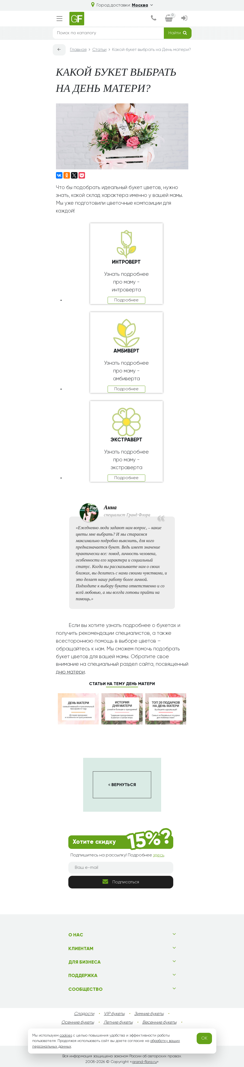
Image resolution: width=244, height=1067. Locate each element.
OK (204, 1038)
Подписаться (120, 881)
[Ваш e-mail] (120, 868)
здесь (158, 855)
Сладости (84, 1014)
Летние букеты (118, 1022)
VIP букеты (114, 1014)
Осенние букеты (77, 1022)
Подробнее (126, 300)
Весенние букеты (159, 1022)
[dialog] (154, 19)
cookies (66, 1035)
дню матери (70, 672)
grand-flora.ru (144, 1062)
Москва (142, 5)
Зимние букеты (149, 1014)
